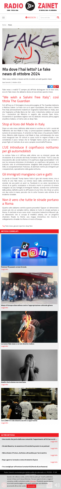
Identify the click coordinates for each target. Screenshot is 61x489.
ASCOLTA (31, 17)
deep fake (29, 226)
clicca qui (33, 481)
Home (4, 25)
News (10, 25)
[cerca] (47, 18)
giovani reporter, (20, 226)
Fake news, (9, 226)
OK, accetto (31, 486)
